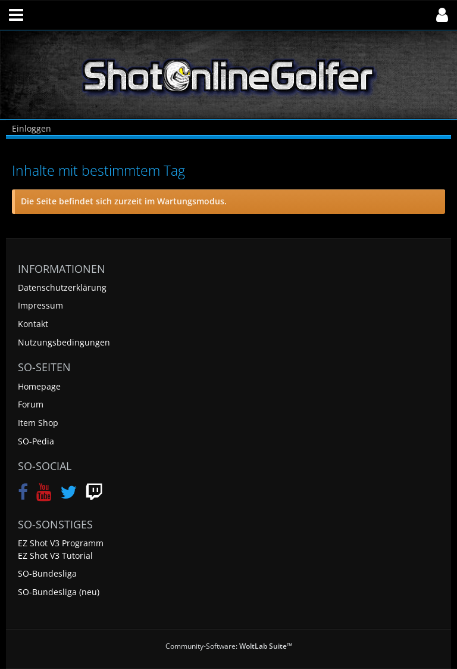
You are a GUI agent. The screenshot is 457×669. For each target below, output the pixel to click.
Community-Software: (228, 646)
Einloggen (31, 128)
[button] (16, 14)
